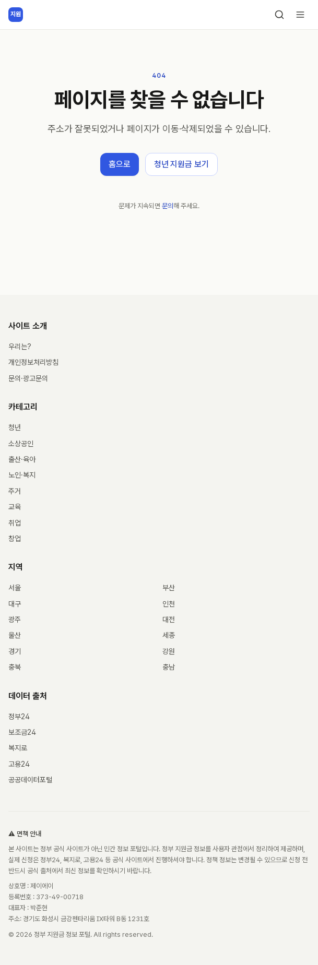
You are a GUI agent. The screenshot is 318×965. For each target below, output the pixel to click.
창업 (14, 538)
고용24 (19, 764)
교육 (14, 507)
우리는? (19, 346)
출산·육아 (22, 459)
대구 (14, 604)
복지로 (17, 748)
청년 (14, 427)
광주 (14, 619)
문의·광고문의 (28, 378)
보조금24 (22, 732)
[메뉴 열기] (300, 14)
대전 (168, 619)
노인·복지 (22, 475)
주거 (14, 491)
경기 (14, 651)
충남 (168, 667)
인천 (168, 604)
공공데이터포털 (30, 780)
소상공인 (20, 443)
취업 (14, 523)
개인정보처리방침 (33, 362)
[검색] (279, 14)
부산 (168, 587)
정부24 (19, 716)
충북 (14, 667)
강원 (168, 651)
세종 (168, 635)
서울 (14, 587)
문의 (167, 206)
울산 (14, 635)
